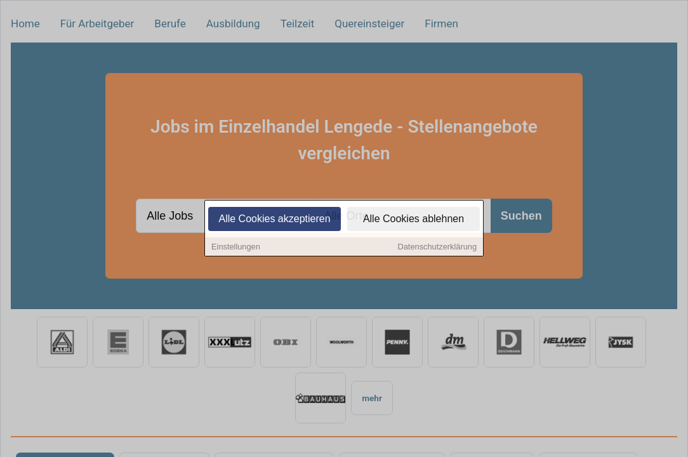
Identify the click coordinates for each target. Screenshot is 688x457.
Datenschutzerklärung (437, 248)
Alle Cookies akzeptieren (274, 220)
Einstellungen (235, 248)
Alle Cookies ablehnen (413, 220)
